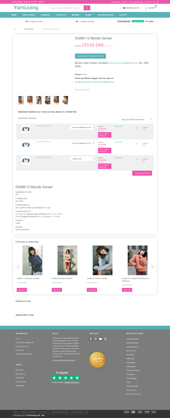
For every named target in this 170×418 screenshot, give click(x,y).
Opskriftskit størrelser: (27, 118)
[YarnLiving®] (26, 7)
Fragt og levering (136, 2)
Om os (148, 2)
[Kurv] (151, 7)
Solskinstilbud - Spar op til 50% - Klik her (27, 1)
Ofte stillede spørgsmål (24, 342)
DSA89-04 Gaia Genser (62, 278)
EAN (124, 2)
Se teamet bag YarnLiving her (63, 360)
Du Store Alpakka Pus (123, 63)
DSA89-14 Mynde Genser (28, 278)
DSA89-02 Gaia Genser (97, 278)
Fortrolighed (77, 412)
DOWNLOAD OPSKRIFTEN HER (90, 56)
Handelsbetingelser (59, 412)
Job (86, 412)
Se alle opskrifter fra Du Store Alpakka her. (94, 82)
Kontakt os (115, 2)
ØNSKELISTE (131, 7)
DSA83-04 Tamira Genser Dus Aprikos (135, 279)
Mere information (82, 89)
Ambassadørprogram (24, 354)
